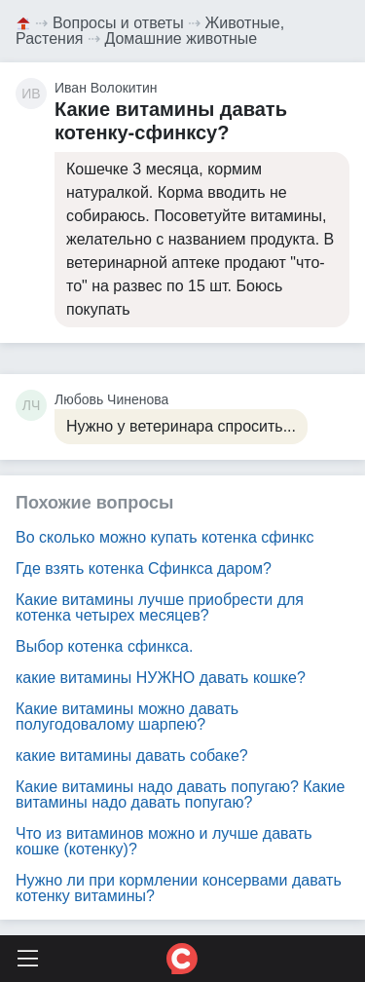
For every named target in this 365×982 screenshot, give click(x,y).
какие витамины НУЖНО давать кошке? (161, 677)
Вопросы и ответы (118, 23)
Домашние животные (180, 38)
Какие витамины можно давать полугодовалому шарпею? (127, 716)
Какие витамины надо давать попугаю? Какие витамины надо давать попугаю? (180, 794)
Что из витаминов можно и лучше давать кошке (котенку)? (164, 841)
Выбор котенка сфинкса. (104, 646)
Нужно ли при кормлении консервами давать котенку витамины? (179, 888)
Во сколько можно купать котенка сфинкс (164, 537)
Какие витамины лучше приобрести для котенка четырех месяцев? (160, 607)
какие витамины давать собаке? (132, 755)
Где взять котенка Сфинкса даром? (144, 568)
